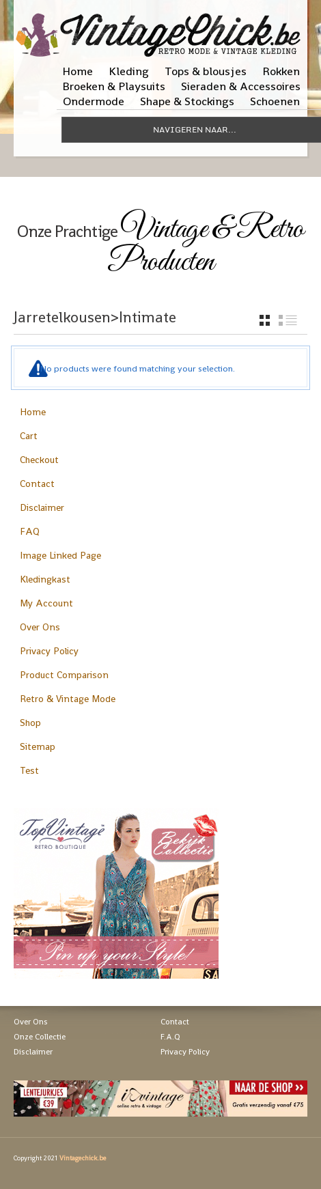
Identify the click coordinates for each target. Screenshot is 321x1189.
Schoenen (275, 101)
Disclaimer (42, 507)
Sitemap (37, 746)
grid (265, 320)
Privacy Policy (49, 651)
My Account (46, 603)
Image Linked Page (60, 555)
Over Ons (40, 627)
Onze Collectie (40, 1036)
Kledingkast (45, 579)
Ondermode (93, 101)
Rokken (281, 71)
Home (77, 71)
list (288, 320)
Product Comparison (64, 675)
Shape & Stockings (187, 101)
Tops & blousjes (206, 71)
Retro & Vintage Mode (67, 699)
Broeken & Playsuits (113, 86)
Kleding (129, 71)
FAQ (30, 531)
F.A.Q (170, 1036)
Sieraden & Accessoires (241, 86)
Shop (30, 722)
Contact (37, 483)
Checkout (39, 459)
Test (29, 770)
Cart (29, 436)
